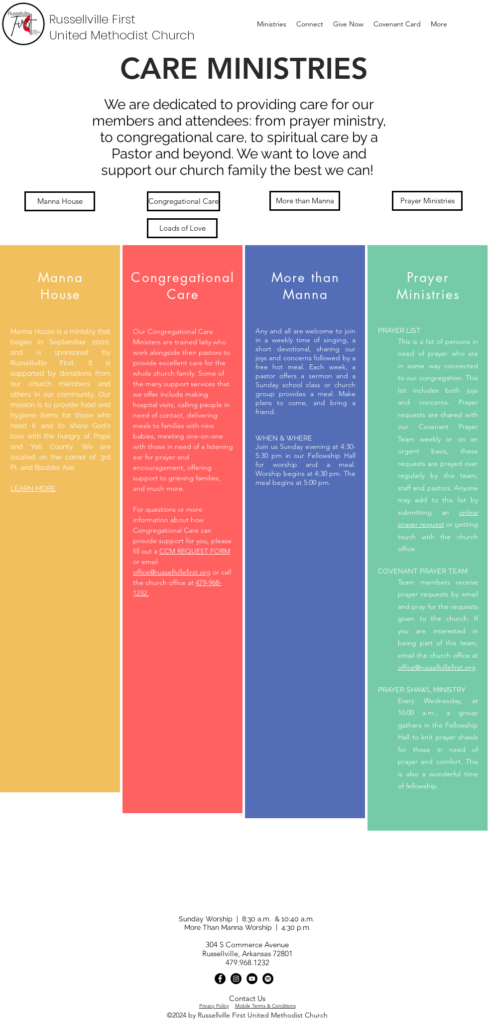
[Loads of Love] (182, 228)
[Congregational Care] (183, 201)
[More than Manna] (304, 201)
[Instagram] (236, 978)
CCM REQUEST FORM (194, 551)
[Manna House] (59, 201)
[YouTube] (251, 978)
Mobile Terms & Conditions (265, 1006)
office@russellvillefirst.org (172, 572)
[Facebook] (220, 978)
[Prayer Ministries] (427, 201)
